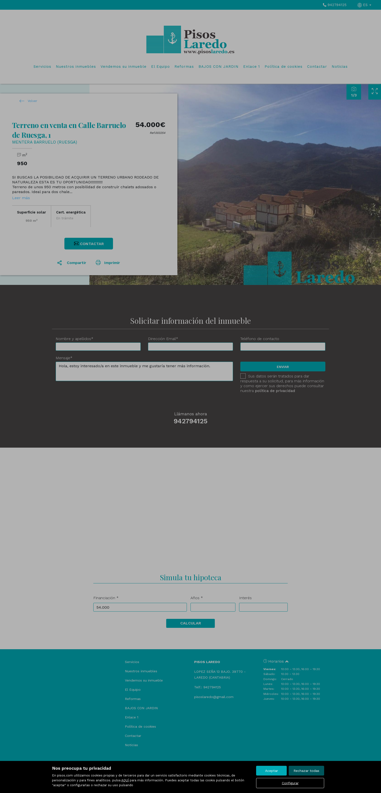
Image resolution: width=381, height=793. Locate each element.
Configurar (290, 783)
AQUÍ (125, 780)
